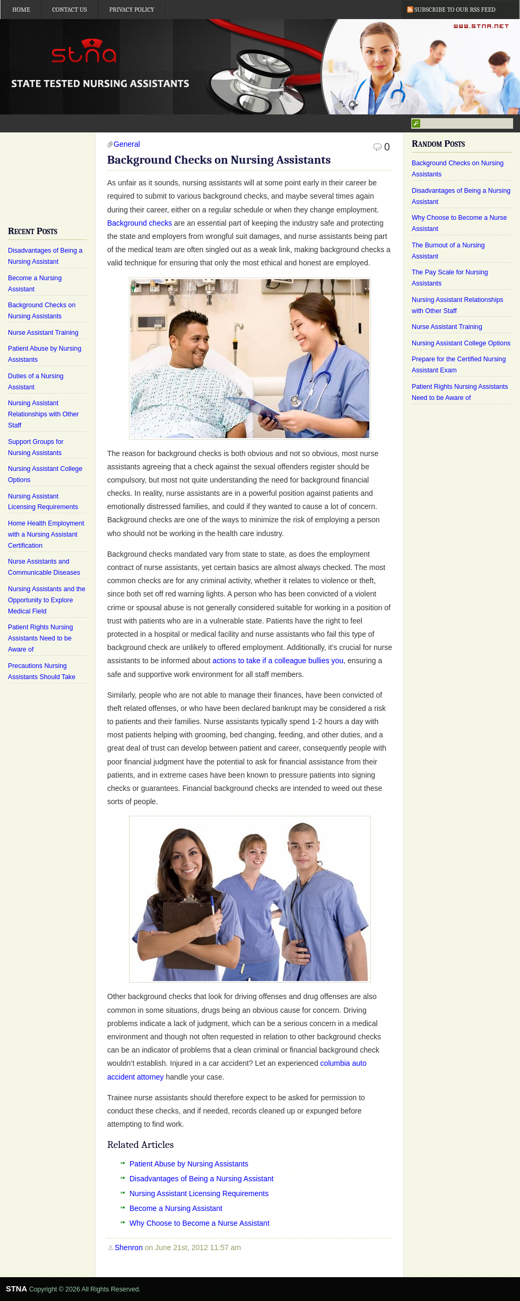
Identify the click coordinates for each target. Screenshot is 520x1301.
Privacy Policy (131, 9)
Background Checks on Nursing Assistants (219, 160)
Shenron (129, 1247)
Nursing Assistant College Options (461, 343)
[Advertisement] (47, 171)
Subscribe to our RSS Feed (455, 9)
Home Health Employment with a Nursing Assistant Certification (46, 534)
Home (21, 9)
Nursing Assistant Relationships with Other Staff (43, 414)
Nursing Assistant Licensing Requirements (198, 1193)
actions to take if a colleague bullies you (277, 660)
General (127, 144)
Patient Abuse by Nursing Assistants (188, 1164)
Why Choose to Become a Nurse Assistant (199, 1223)
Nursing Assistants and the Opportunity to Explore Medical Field (46, 600)
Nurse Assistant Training (43, 332)
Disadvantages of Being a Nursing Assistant (201, 1178)
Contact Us (70, 9)
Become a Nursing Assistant (175, 1208)
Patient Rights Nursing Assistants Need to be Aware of (40, 638)
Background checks (139, 223)
